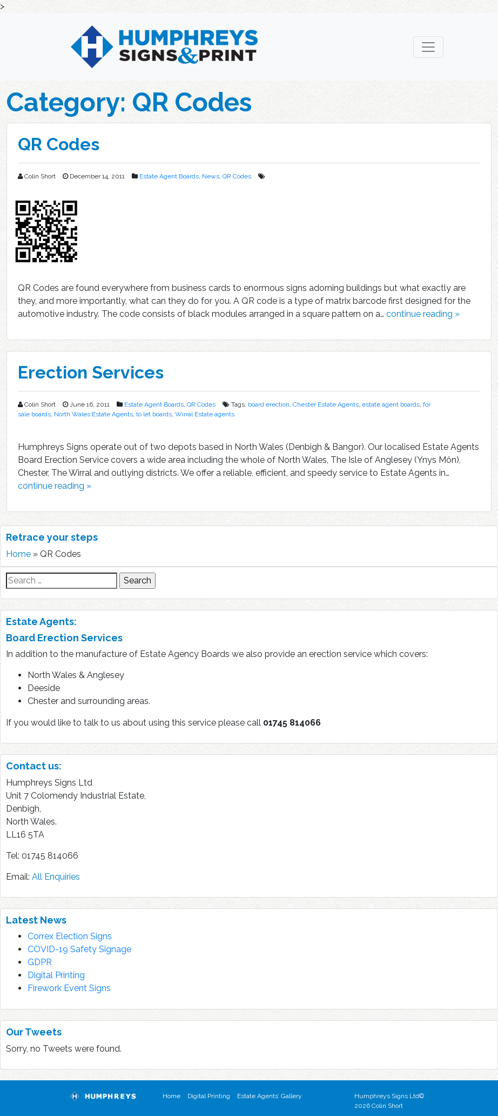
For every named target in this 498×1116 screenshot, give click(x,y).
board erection (269, 404)
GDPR (40, 962)
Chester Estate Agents (326, 404)
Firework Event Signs (69, 988)
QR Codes (58, 144)
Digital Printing (56, 975)
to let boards (154, 414)
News (210, 176)
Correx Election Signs (70, 936)
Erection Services (91, 372)
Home (18, 554)
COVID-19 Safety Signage (79, 949)
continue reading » (423, 314)
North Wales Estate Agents (93, 414)
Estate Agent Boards (169, 176)
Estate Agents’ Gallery (269, 1096)
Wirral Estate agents (204, 414)
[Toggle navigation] (428, 47)
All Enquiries (56, 877)
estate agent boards (391, 404)
